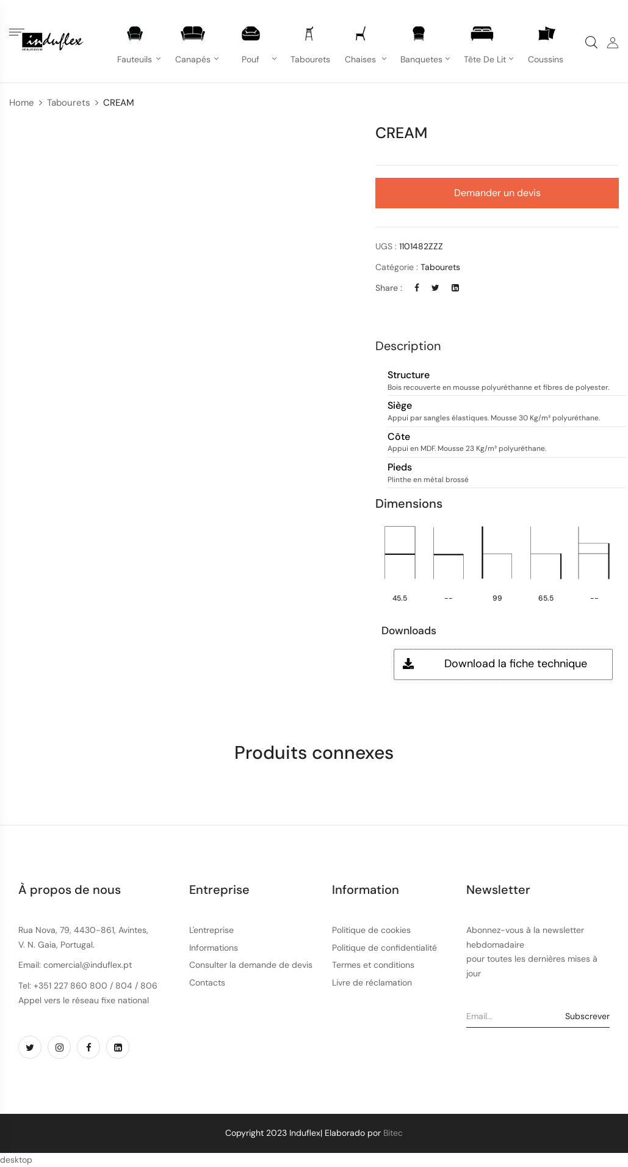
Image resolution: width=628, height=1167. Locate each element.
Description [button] (408, 346)
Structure (409, 375)
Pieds (400, 468)
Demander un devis (497, 192)
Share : (388, 287)
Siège (400, 406)
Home (21, 103)
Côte (399, 437)
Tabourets (68, 103)
